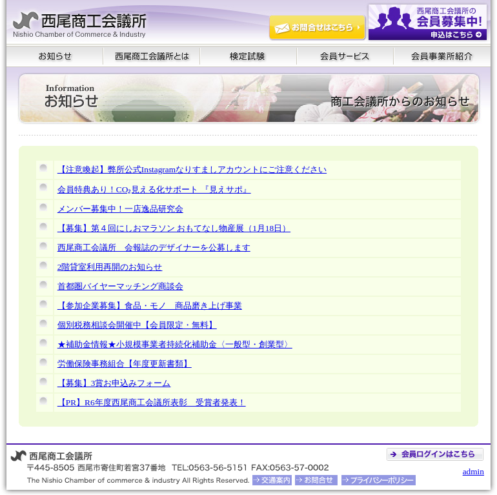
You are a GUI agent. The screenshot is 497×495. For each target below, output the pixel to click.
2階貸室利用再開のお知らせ (110, 267)
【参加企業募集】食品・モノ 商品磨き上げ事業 (149, 305)
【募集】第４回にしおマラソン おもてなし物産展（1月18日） (173, 228)
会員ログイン (437, 454)
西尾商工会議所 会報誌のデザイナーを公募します (153, 247)
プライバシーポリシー (379, 480)
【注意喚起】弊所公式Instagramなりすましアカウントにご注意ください (192, 169)
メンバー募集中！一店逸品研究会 (120, 209)
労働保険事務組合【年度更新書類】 (124, 364)
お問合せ (315, 480)
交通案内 (272, 480)
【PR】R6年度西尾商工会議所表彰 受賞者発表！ (151, 402)
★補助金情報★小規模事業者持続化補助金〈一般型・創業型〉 (174, 344)
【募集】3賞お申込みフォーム (114, 383)
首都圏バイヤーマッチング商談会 (120, 286)
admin (473, 471)
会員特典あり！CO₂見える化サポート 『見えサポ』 (154, 189)
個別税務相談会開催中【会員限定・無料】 (137, 325)
